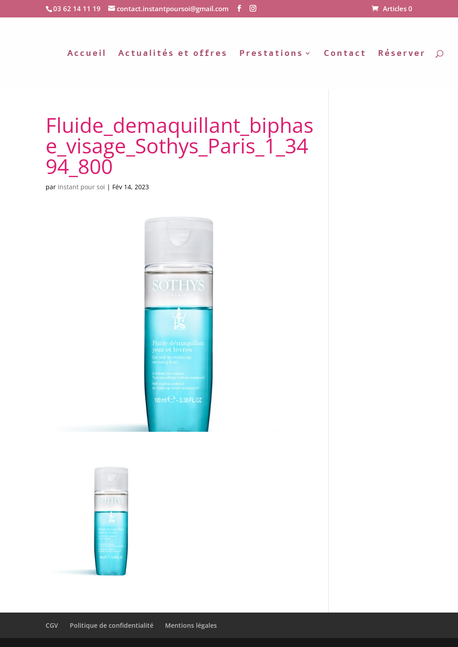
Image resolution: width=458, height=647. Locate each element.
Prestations (271, 54)
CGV (52, 625)
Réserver (402, 54)
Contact (345, 54)
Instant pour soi (81, 187)
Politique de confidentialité (111, 625)
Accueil (86, 54)
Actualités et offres (173, 54)
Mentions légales (191, 625)
